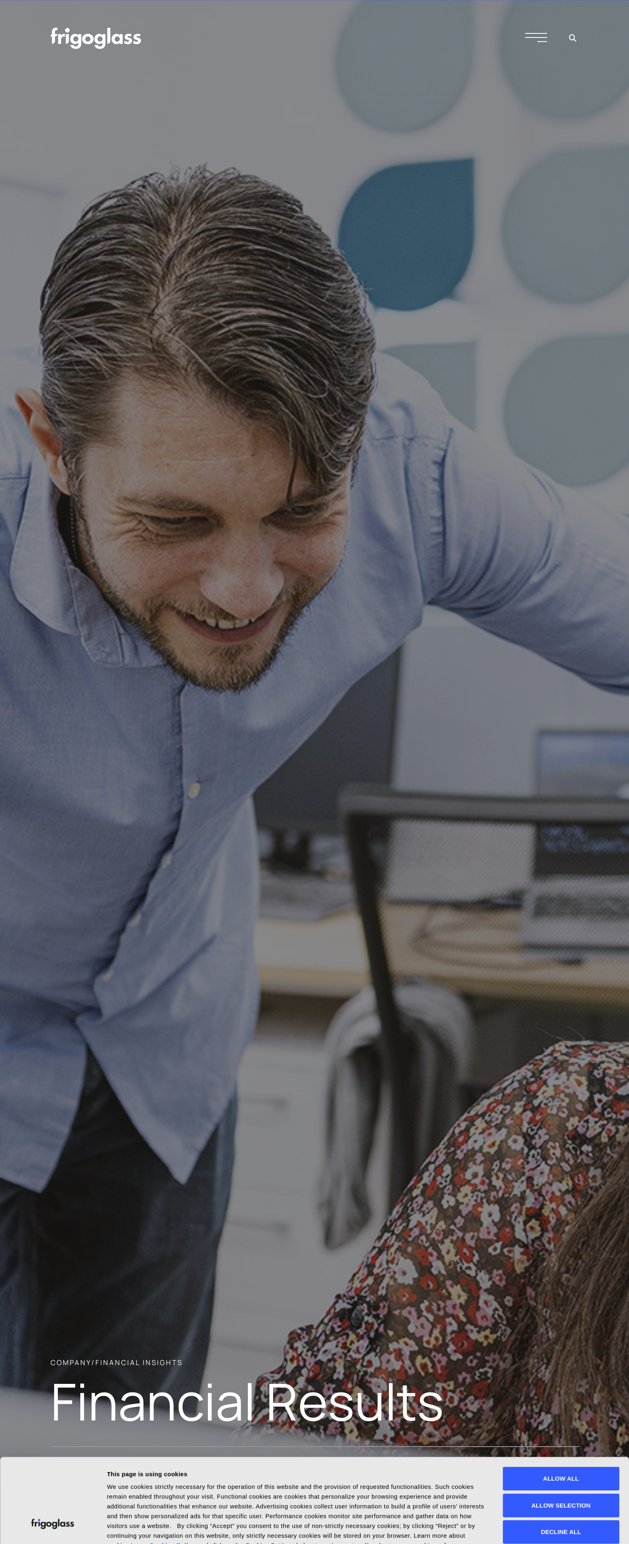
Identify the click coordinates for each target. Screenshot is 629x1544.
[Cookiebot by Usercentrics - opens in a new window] (52, 1528)
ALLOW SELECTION (561, 1432)
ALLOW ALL (561, 1406)
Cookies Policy (172, 1473)
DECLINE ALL (561, 1459)
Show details (126, 1527)
